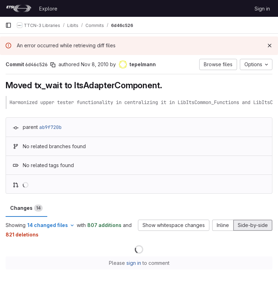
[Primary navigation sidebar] (8, 25)
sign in (133, 263)
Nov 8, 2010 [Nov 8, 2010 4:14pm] (95, 64)
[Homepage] (19, 8)
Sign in (262, 9)
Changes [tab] (26, 208)
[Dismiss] (269, 45)
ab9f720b (50, 127)
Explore (48, 9)
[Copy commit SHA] (53, 65)
